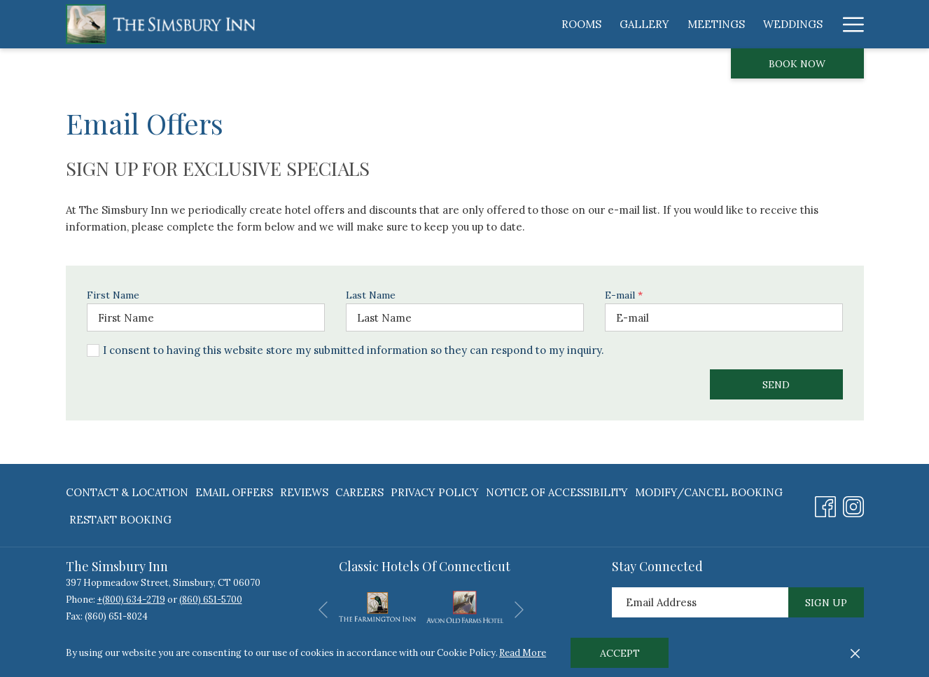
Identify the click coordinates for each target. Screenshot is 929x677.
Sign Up (826, 602)
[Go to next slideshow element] (519, 609)
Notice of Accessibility (557, 492)
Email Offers (234, 492)
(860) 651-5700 (210, 600)
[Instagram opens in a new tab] (853, 504)
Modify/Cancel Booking (709, 492)
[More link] (848, 24)
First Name (113, 295)
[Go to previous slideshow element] (323, 609)
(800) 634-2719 (133, 600)
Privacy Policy (435, 492)
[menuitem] (415, 24)
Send (776, 384)
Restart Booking (120, 519)
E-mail (624, 295)
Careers (359, 492)
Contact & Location (127, 492)
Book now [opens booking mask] (797, 63)
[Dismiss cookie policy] (855, 653)
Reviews (304, 492)
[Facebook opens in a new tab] (825, 504)
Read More (522, 653)
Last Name (371, 295)
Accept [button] (620, 653)
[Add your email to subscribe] (700, 602)
